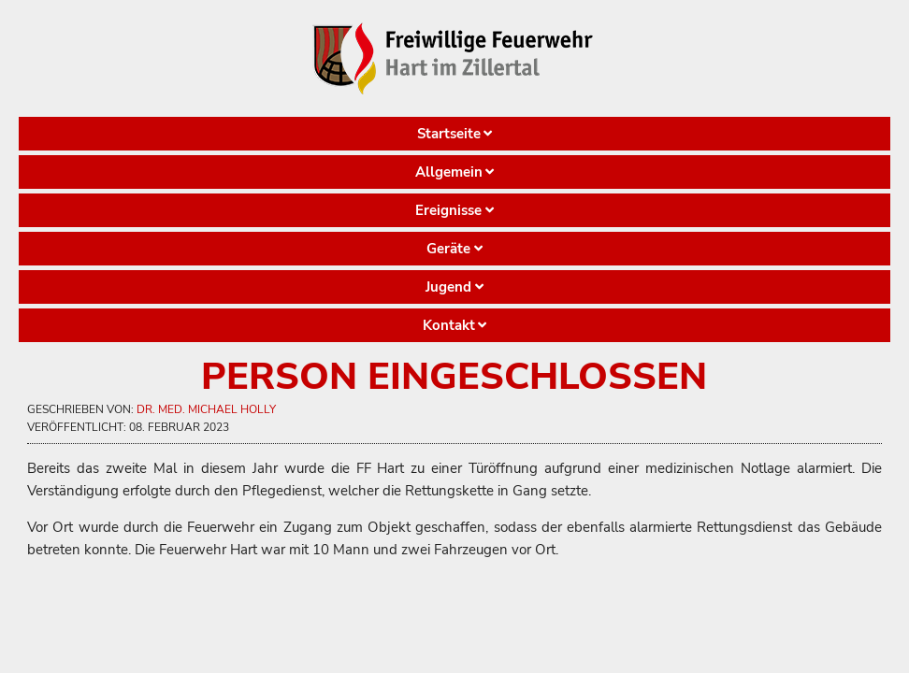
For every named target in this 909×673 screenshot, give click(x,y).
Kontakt (449, 325)
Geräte (448, 248)
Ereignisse (448, 210)
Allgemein (449, 172)
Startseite (449, 133)
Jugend (448, 287)
